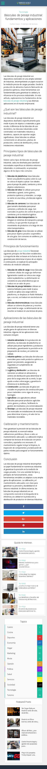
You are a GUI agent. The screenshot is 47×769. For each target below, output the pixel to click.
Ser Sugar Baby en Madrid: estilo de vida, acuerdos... (29, 710)
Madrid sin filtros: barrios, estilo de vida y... (30, 721)
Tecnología (23, 12)
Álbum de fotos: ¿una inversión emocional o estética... (29, 733)
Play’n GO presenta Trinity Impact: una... (29, 754)
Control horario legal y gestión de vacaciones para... (29, 744)
